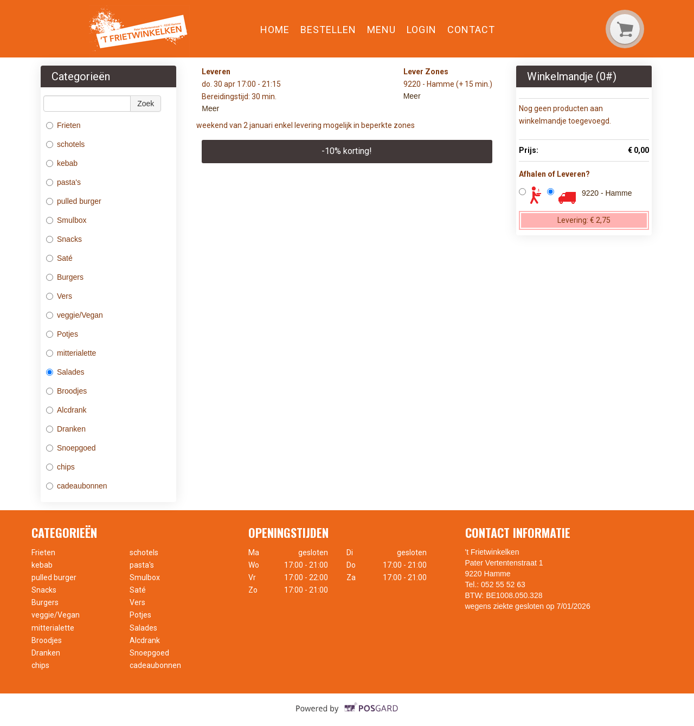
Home (275, 29)
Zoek (145, 103)
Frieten (63, 125)
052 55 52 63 (503, 584)
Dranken (66, 429)
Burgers (64, 277)
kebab (63, 163)
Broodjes (66, 391)
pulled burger (75, 201)
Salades (65, 372)
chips (60, 466)
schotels (66, 144)
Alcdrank (66, 410)
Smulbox (66, 220)
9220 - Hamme (607, 193)
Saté (59, 258)
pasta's (64, 182)
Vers (59, 296)
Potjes (62, 334)
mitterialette (71, 353)
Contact (471, 29)
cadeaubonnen (78, 485)
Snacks (64, 239)
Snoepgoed (71, 448)
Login (421, 29)
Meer (210, 108)
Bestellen (328, 29)
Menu (381, 29)
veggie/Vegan (74, 315)
